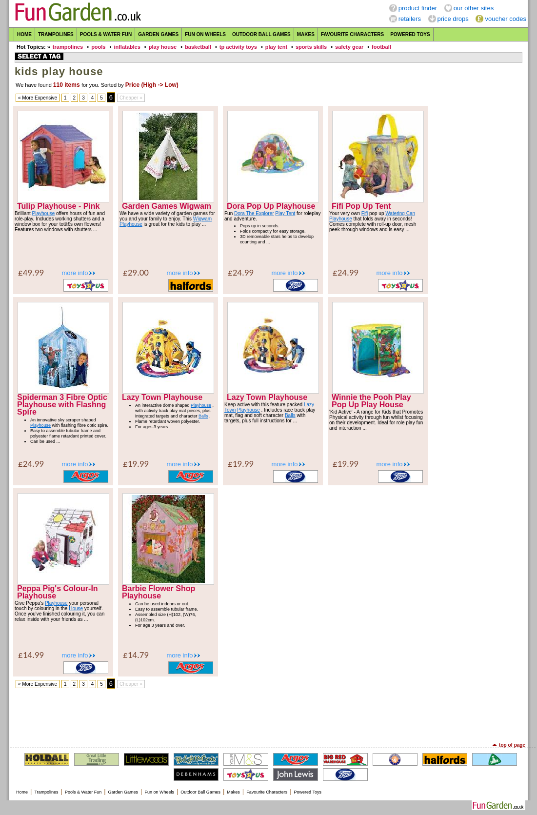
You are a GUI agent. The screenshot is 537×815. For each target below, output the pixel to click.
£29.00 (136, 272)
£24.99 (241, 272)
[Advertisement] (268, 715)
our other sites (474, 8)
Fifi (364, 213)
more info (74, 273)
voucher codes (505, 18)
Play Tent (285, 213)
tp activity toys (238, 47)
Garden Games (158, 34)
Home (24, 34)
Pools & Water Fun (106, 34)
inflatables (127, 47)
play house (163, 47)
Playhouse (43, 213)
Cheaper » (130, 97)
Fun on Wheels (205, 34)
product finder (418, 8)
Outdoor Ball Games (261, 34)
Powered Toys (410, 34)
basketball (198, 47)
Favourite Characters (352, 34)
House (76, 608)
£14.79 (136, 654)
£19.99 (136, 463)
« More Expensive (37, 97)
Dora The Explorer (254, 213)
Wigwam (202, 218)
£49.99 (31, 272)
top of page (512, 745)
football (381, 47)
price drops (453, 18)
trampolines (68, 47)
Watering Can (400, 213)
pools (98, 47)
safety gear (349, 47)
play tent (276, 47)
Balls (203, 416)
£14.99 (31, 654)
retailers (409, 18)
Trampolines (56, 34)
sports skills (311, 47)
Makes (306, 34)
